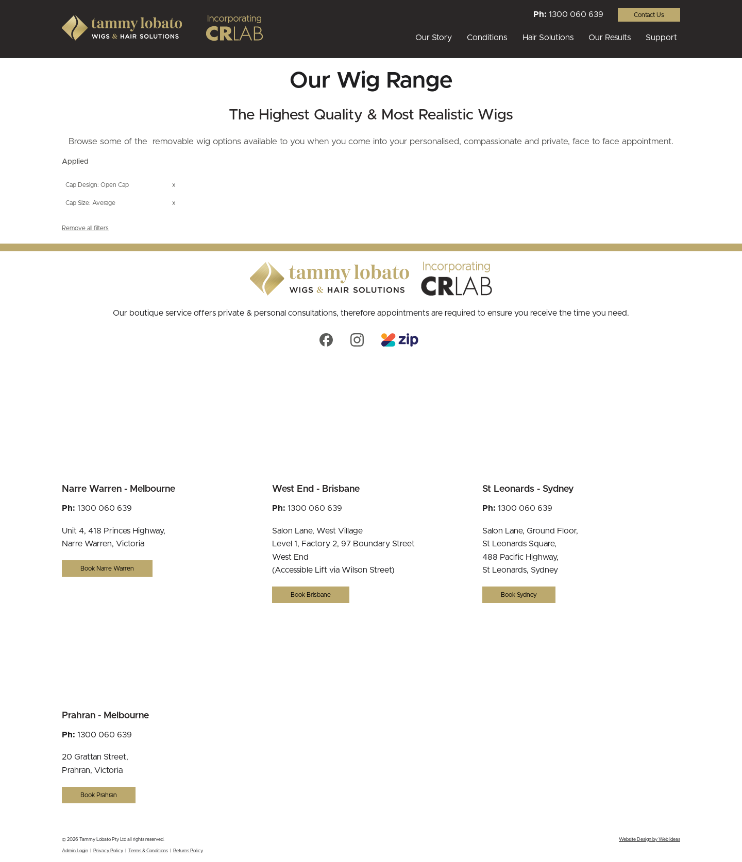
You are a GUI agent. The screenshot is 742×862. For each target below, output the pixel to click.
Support (661, 37)
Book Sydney (519, 595)
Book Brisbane (311, 595)
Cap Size (77, 203)
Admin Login (75, 851)
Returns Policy (188, 851)
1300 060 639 (576, 14)
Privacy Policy (108, 851)
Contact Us (649, 15)
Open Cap (114, 185)
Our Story (433, 37)
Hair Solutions (548, 37)
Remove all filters (85, 228)
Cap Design (81, 185)
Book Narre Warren (107, 568)
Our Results (609, 37)
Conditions (487, 37)
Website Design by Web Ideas (649, 839)
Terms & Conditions (148, 851)
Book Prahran (98, 795)
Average (103, 203)
